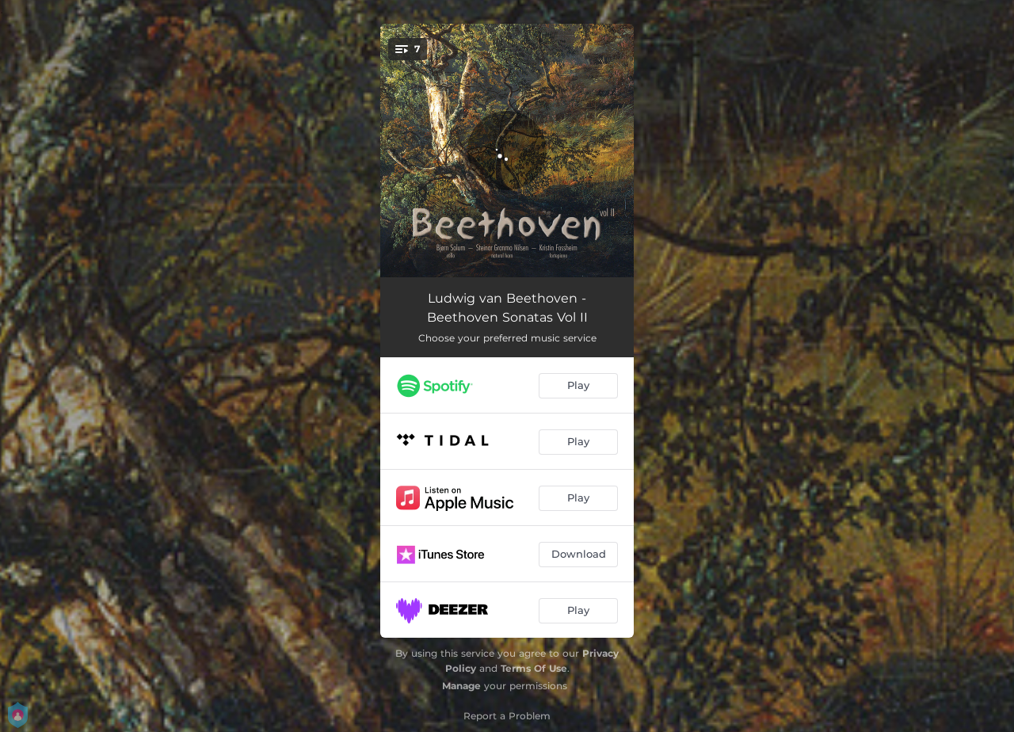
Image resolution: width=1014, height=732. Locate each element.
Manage (461, 686)
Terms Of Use (534, 668)
